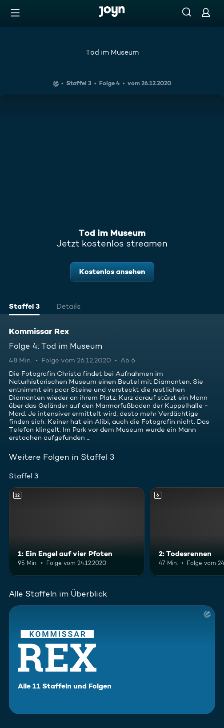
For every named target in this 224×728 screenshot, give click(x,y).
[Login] (206, 12)
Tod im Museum (112, 52)
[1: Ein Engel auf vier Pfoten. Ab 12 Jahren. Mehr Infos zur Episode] (76, 531)
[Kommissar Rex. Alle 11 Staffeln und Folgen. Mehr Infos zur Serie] (112, 659)
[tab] (24, 307)
